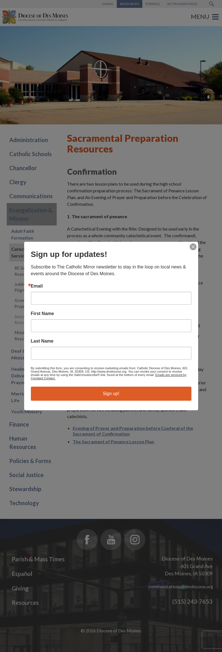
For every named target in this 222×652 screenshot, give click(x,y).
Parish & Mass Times (38, 558)
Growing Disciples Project (32, 303)
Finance (19, 424)
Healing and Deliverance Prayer (23, 375)
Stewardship (25, 488)
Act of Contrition (90, 301)
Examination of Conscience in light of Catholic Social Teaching (136, 324)
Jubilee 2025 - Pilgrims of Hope (30, 287)
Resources (25, 602)
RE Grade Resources (24, 271)
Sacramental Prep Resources (31, 319)
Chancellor (23, 168)
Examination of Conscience (101, 309)
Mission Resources (24, 335)
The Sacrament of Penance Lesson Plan (113, 441)
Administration (28, 139)
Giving (20, 588)
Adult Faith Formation (22, 234)
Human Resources (22, 442)
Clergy (17, 182)
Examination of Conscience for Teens (111, 317)
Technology (24, 503)
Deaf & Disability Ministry (29, 354)
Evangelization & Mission (30, 214)
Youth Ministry (26, 411)
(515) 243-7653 (192, 601)
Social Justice (26, 474)
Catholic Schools (30, 154)
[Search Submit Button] (211, 4)
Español (22, 573)
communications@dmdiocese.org (181, 586)
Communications (30, 196)
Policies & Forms (30, 460)
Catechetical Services (24, 252)
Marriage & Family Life (30, 397)
